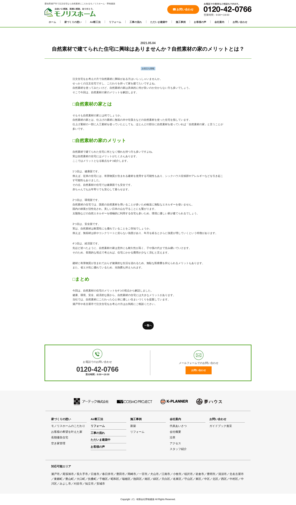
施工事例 (181, 22)
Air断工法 (95, 22)
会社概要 (175, 431)
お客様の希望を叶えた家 (66, 431)
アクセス (175, 443)
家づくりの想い (73, 22)
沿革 (172, 437)
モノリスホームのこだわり (68, 425)
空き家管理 (58, 443)
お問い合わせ (183, 9)
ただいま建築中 (158, 22)
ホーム (52, 22)
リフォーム (115, 22)
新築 (133, 425)
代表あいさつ (178, 425)
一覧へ (148, 325)
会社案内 (219, 22)
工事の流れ (136, 22)
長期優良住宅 (59, 437)
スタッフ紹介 (178, 449)
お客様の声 (200, 22)
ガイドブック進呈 (220, 425)
